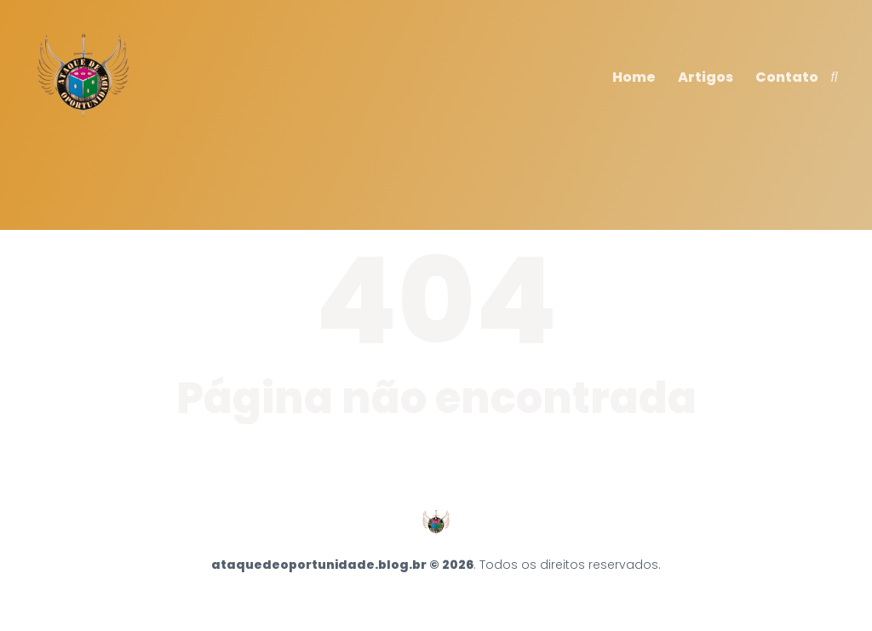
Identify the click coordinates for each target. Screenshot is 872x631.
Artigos (705, 77)
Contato (786, 77)
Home (634, 77)
